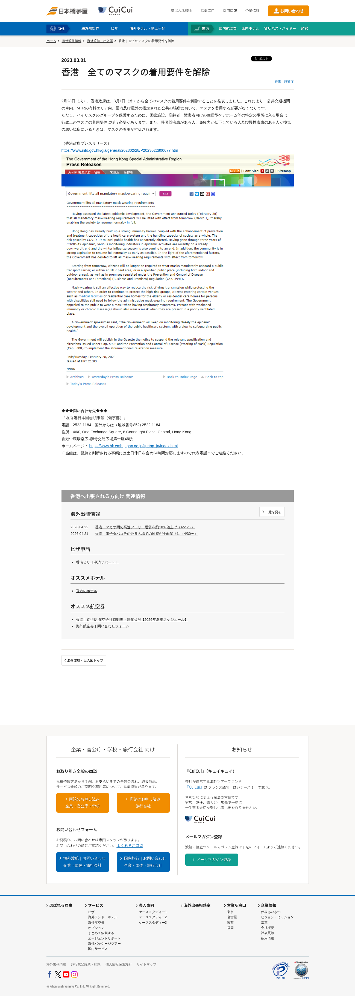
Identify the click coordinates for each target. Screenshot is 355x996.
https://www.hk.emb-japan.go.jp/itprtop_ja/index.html (133, 446)
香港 (278, 82)
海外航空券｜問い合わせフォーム (102, 626)
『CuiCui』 (194, 787)
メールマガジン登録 (213, 859)
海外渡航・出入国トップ (85, 660)
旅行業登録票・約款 (86, 964)
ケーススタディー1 (153, 912)
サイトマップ (146, 964)
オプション (96, 928)
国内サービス (98, 949)
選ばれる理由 (181, 10)
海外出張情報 (56, 964)
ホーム (51, 41)
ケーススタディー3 (153, 923)
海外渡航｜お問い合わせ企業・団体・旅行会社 (84, 861)
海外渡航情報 (71, 41)
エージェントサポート (104, 938)
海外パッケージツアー (104, 944)
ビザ (91, 912)
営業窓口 (207, 10)
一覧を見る (273, 511)
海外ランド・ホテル (103, 917)
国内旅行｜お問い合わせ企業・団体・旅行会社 (145, 861)
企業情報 (252, 10)
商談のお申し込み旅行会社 (145, 802)
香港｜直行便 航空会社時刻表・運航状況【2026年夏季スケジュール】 (132, 620)
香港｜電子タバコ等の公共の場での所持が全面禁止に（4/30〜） (146, 534)
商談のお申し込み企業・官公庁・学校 (82, 802)
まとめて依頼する (101, 933)
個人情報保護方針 (118, 964)
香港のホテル (86, 591)
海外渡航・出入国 (100, 41)
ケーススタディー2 (153, 917)
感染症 (289, 82)
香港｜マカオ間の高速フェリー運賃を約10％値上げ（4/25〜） (145, 527)
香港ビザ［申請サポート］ (97, 562)
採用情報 (230, 10)
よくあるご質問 (129, 845)
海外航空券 (96, 923)
